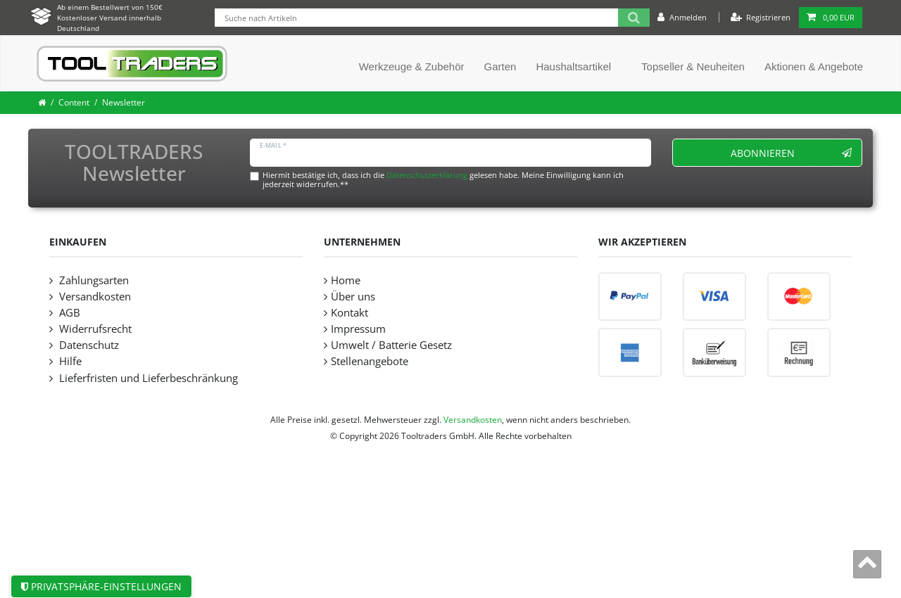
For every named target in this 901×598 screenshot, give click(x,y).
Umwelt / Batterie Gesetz (391, 345)
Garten (500, 66)
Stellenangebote (369, 361)
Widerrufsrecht (94, 329)
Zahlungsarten (92, 280)
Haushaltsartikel (573, 66)
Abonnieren (791, 153)
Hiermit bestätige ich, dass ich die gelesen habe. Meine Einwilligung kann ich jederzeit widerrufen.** (443, 179)
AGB (68, 312)
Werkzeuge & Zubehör (412, 66)
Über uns (353, 296)
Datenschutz (87, 345)
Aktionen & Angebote (813, 66)
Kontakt (349, 312)
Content (73, 102)
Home (345, 280)
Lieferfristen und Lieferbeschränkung (147, 378)
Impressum (358, 329)
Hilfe (69, 361)
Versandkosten (93, 296)
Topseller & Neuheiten (693, 66)
